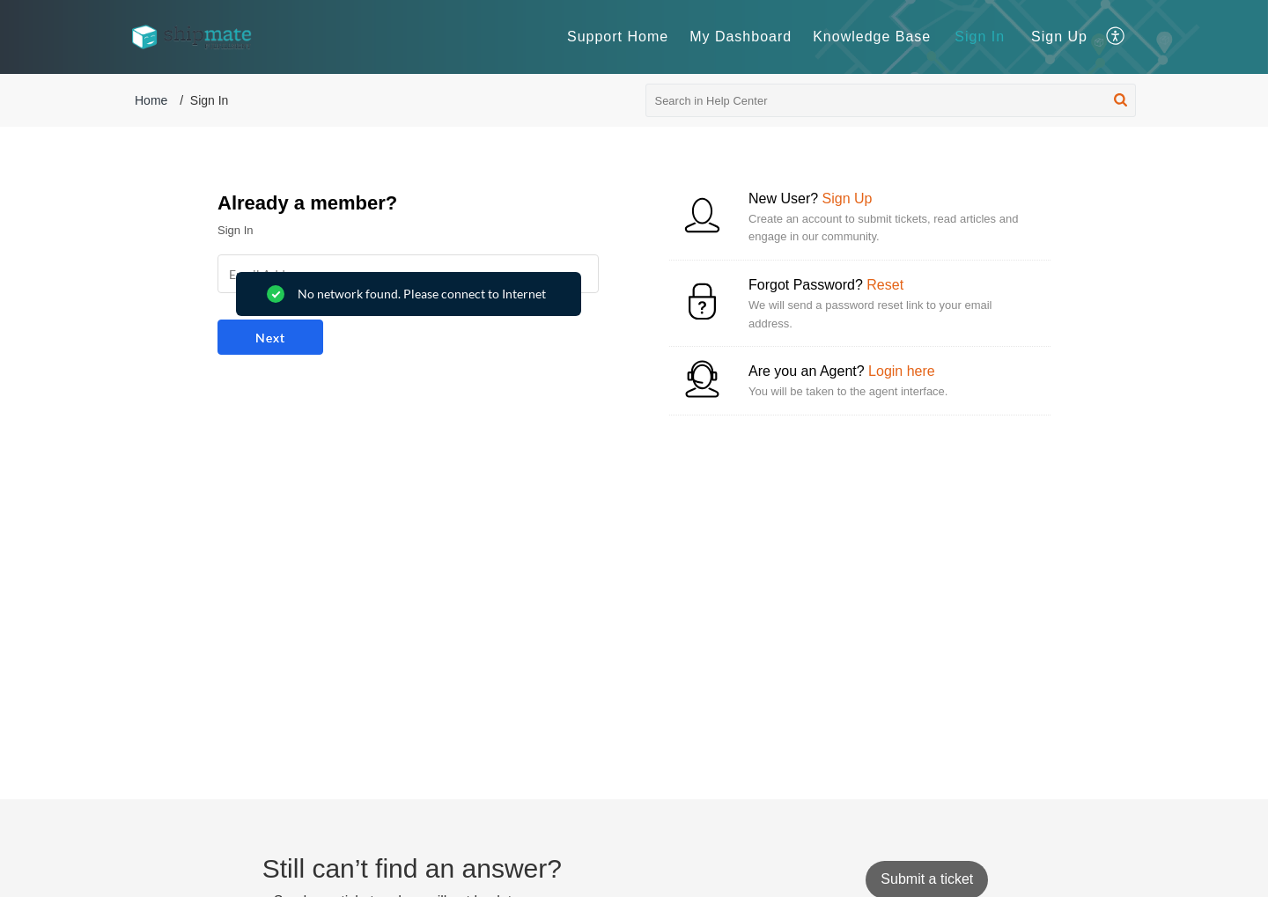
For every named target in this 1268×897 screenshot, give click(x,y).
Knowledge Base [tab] (872, 36)
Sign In (980, 36)
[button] (1116, 37)
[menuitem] (980, 37)
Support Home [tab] (617, 36)
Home (151, 100)
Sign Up (1059, 36)
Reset (884, 284)
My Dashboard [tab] (740, 36)
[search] (891, 100)
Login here (901, 371)
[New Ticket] (927, 878)
